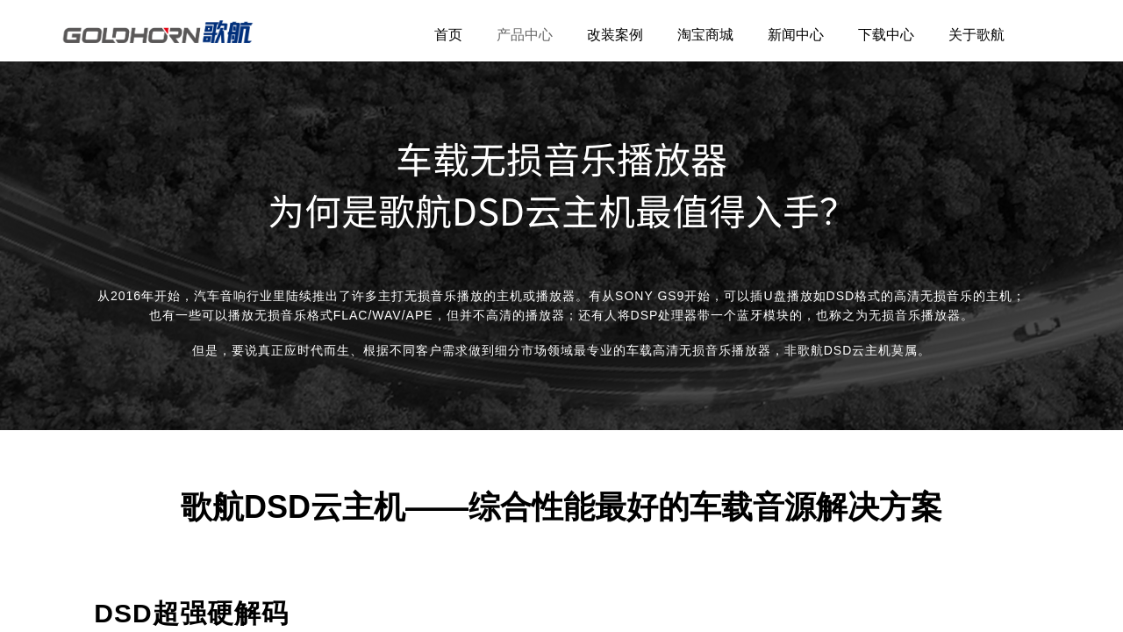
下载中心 (886, 34)
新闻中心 (796, 34)
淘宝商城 (705, 34)
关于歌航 (976, 34)
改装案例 (615, 34)
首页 (448, 34)
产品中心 (525, 34)
